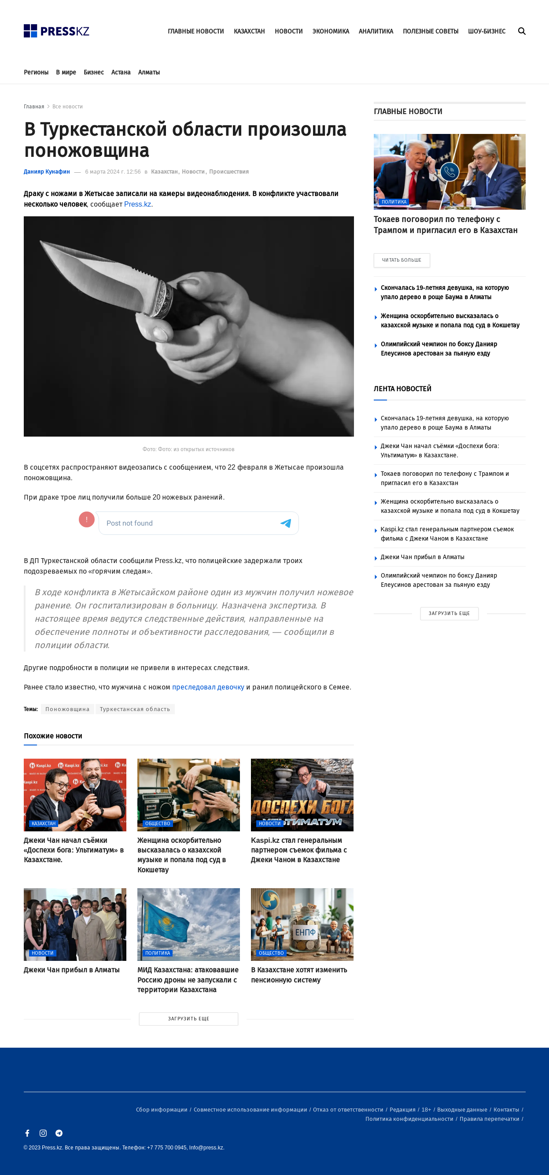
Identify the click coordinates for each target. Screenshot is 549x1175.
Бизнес (94, 72)
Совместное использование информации (251, 1109)
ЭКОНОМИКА (331, 31)
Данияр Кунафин (47, 171)
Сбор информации (162, 1109)
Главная (34, 107)
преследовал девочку (208, 687)
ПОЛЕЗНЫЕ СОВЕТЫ (430, 31)
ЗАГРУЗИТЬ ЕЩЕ (189, 1019)
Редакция (403, 1109)
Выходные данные (463, 1109)
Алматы (149, 72)
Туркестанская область (135, 709)
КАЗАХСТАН (249, 31)
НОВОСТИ (289, 31)
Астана (121, 72)
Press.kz (137, 204)
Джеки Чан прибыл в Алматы (422, 557)
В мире (66, 72)
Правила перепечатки (490, 1119)
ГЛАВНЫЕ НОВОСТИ (196, 31)
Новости (194, 171)
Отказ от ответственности (349, 1109)
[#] (57, 28)
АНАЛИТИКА (376, 31)
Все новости (67, 107)
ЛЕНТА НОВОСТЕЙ (402, 389)
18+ (427, 1109)
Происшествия (229, 171)
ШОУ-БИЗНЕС (487, 31)
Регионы (36, 72)
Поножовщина (67, 709)
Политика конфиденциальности (410, 1119)
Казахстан (165, 171)
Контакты (507, 1109)
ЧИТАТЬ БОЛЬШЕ (402, 260)
